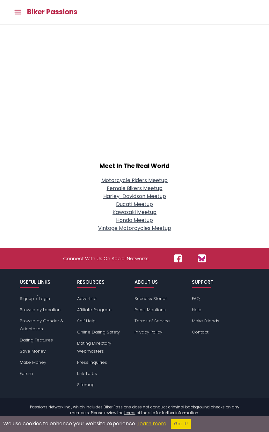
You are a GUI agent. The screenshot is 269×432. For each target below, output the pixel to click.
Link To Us (87, 373)
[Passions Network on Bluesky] (202, 258)
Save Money (33, 351)
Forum (26, 373)
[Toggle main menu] (18, 12)
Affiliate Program (94, 310)
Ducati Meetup (134, 204)
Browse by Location (40, 310)
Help (196, 310)
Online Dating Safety (98, 332)
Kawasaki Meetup (134, 212)
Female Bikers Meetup (135, 188)
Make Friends (205, 321)
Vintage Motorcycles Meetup (134, 228)
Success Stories (151, 299)
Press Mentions (150, 310)
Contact (200, 332)
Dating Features (36, 340)
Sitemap (86, 385)
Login (44, 299)
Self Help (86, 321)
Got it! (181, 424)
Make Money (33, 362)
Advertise (87, 299)
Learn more (151, 423)
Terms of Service (152, 321)
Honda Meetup (134, 220)
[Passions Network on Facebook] (178, 258)
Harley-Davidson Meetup (134, 196)
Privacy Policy (148, 332)
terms (129, 412)
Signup (27, 299)
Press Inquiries (92, 362)
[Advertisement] (134, 102)
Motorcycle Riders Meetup (134, 180)
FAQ (196, 299)
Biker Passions (52, 12)
